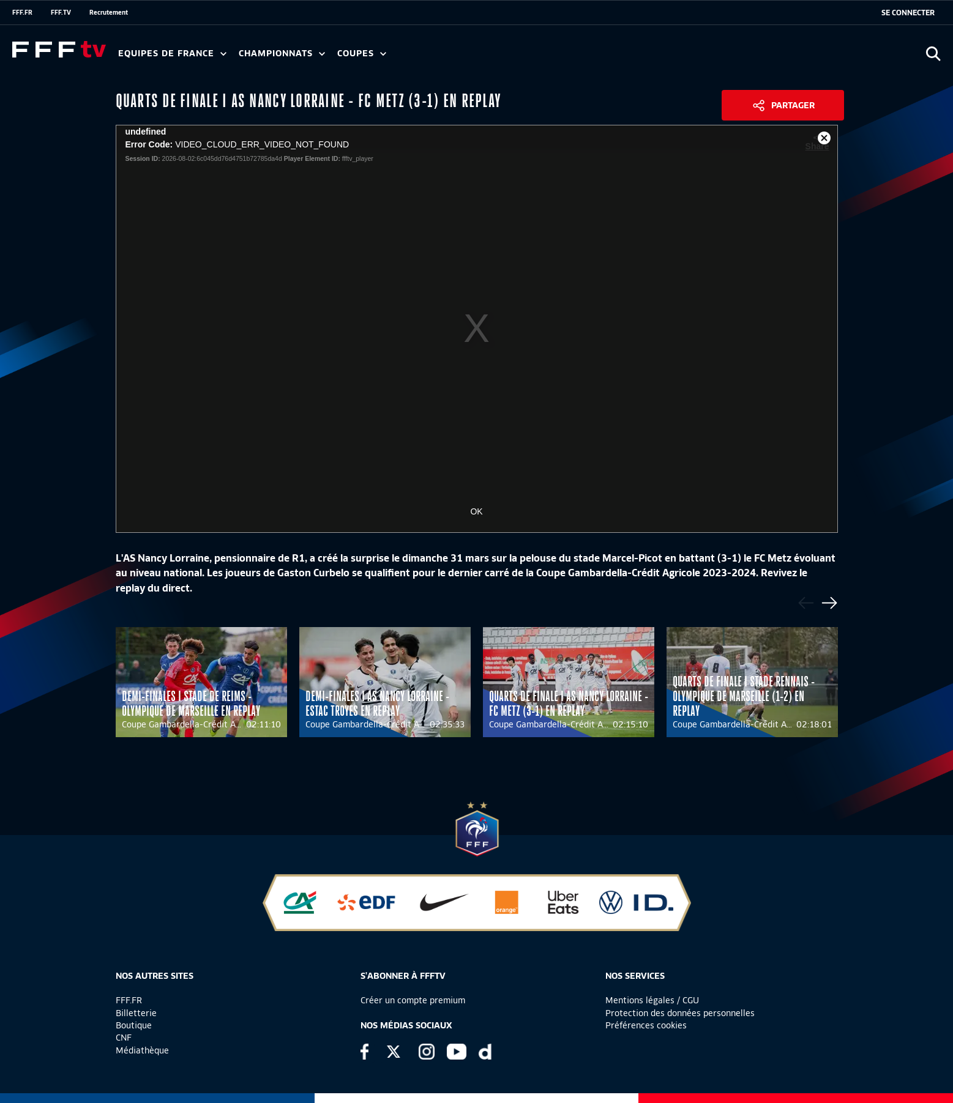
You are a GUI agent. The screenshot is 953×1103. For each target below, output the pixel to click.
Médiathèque (142, 1050)
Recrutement (108, 12)
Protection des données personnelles (680, 1013)
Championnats (282, 53)
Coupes (361, 53)
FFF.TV (61, 12)
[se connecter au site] (908, 12)
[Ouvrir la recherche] (933, 53)
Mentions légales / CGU (652, 1000)
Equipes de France (172, 53)
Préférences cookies (646, 1025)
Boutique (134, 1025)
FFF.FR (22, 12)
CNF (124, 1037)
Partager (793, 105)
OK (476, 511)
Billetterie (136, 1013)
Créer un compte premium (413, 1000)
